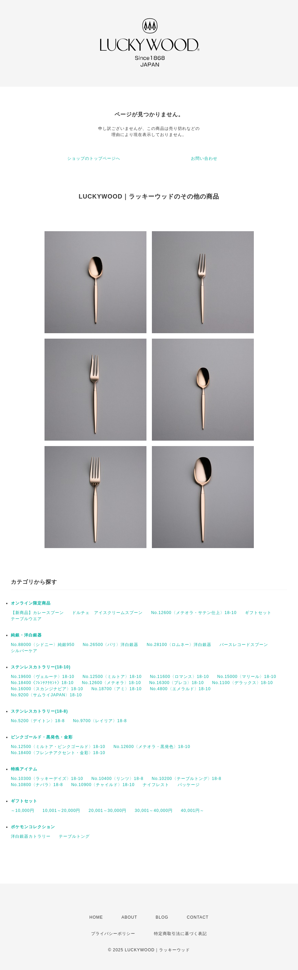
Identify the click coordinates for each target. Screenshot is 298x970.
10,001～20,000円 (61, 810)
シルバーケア (24, 650)
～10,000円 (22, 810)
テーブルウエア (26, 618)
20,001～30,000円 (107, 810)
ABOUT (129, 917)
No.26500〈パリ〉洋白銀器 (110, 644)
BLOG (162, 917)
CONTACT (198, 917)
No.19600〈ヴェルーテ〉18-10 (42, 676)
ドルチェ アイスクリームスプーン (107, 612)
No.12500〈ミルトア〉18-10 (112, 676)
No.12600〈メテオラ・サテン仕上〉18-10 (194, 612)
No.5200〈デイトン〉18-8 (38, 720)
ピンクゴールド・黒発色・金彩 (42, 737)
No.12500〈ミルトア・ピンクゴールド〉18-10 (58, 746)
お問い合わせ (204, 158)
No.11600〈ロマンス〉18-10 (179, 676)
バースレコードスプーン (244, 644)
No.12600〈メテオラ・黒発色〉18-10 (151, 746)
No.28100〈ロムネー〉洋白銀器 (179, 644)
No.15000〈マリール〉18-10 (246, 676)
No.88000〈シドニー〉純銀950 (42, 644)
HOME (96, 917)
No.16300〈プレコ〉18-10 (176, 682)
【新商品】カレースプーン (37, 612)
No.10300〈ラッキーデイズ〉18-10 (47, 778)
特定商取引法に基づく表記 (180, 933)
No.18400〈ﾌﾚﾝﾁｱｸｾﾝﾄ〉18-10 (42, 682)
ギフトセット (258, 612)
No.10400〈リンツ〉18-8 (117, 778)
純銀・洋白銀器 (26, 635)
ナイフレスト (156, 784)
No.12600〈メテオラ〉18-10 (111, 682)
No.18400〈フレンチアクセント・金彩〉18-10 (58, 752)
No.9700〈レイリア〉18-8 (100, 720)
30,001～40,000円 (154, 810)
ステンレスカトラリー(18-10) (41, 667)
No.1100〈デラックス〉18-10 (242, 682)
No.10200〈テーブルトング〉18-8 (186, 778)
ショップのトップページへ (93, 158)
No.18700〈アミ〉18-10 (116, 688)
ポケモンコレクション (33, 826)
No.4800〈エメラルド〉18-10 (180, 688)
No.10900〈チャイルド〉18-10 (103, 784)
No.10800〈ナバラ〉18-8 (37, 784)
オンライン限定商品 (31, 603)
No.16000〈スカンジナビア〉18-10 (47, 688)
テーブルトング (74, 836)
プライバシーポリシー (113, 933)
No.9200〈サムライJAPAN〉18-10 (46, 695)
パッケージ (189, 784)
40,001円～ (192, 810)
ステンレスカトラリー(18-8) (39, 711)
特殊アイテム (24, 769)
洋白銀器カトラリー (31, 836)
